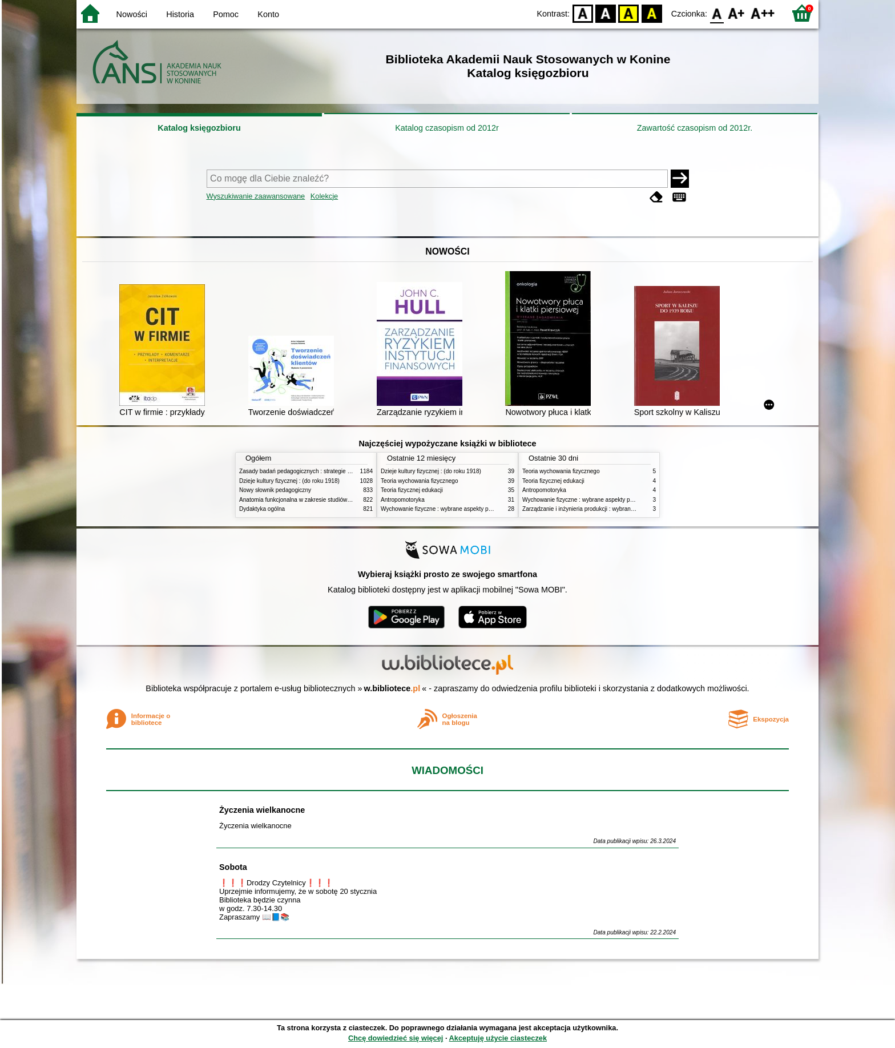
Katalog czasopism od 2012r (447, 127)
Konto (268, 14)
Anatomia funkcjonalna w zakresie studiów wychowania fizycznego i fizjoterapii (339, 500)
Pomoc (226, 14)
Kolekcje (324, 196)
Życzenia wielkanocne (262, 810)
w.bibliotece (392, 688)
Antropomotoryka (403, 500)
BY (652, 13)
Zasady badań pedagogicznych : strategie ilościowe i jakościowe (321, 471)
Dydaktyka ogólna (262, 509)
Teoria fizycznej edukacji (412, 490)
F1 (736, 13)
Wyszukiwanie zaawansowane (256, 196)
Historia (180, 14)
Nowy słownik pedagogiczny (275, 490)
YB (629, 13)
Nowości (131, 14)
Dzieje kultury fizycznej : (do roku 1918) (289, 481)
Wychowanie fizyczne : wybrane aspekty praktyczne (447, 509)
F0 (716, 13)
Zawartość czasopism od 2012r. (694, 127)
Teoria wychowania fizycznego (419, 481)
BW (605, 13)
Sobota (233, 867)
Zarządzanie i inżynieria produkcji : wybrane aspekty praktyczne (603, 509)
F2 (762, 13)
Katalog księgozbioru (199, 127)
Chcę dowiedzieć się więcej (395, 1038)
